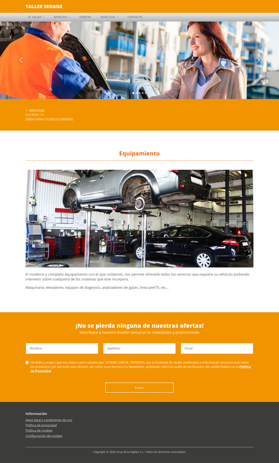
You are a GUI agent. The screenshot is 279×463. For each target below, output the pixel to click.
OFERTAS (85, 17)
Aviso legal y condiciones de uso (49, 420)
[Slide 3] (143, 93)
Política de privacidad (41, 425)
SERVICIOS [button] (60, 17)
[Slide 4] (146, 93)
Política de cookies (39, 430)
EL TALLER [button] (34, 17)
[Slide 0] (133, 93)
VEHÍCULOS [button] (108, 17)
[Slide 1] (136, 93)
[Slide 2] (139, 93)
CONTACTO (134, 17)
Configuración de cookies (44, 436)
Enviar (139, 387)
